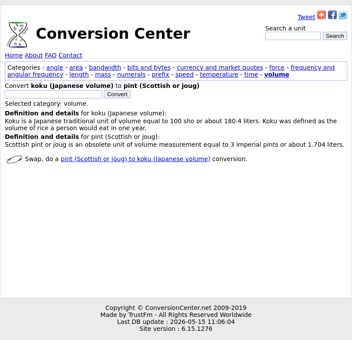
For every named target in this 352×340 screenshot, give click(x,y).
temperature (219, 74)
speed (184, 74)
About (34, 55)
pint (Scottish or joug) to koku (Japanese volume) (135, 158)
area (76, 67)
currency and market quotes (220, 67)
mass (103, 74)
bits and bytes (149, 67)
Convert (117, 94)
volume (277, 74)
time (251, 74)
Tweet (306, 16)
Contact (70, 55)
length (79, 74)
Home (14, 55)
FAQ (51, 55)
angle (54, 67)
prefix (160, 74)
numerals (131, 74)
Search (335, 36)
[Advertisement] (176, 232)
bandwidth (105, 67)
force (276, 67)
